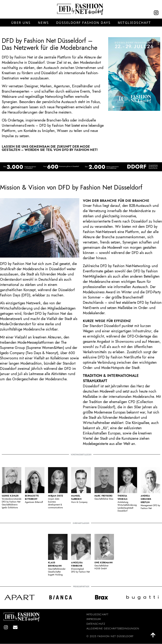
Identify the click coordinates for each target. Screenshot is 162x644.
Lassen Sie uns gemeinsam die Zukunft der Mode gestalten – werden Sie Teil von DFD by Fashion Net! (50, 148)
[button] (21, 23)
